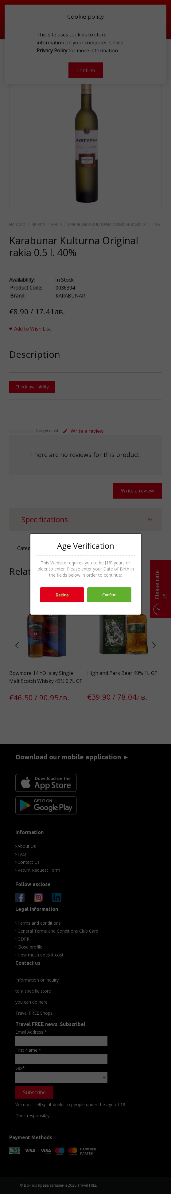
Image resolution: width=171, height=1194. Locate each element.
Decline (62, 594)
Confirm (109, 594)
